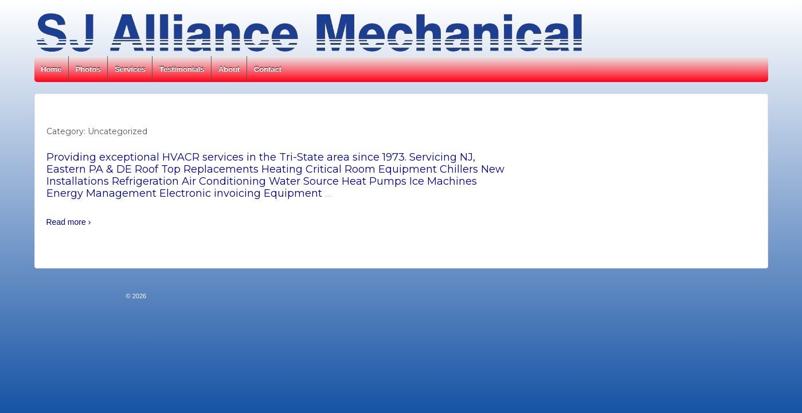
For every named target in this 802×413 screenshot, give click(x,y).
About (229, 69)
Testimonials (182, 69)
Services (130, 69)
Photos (88, 69)
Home (51, 69)
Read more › (68, 222)
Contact (267, 69)
